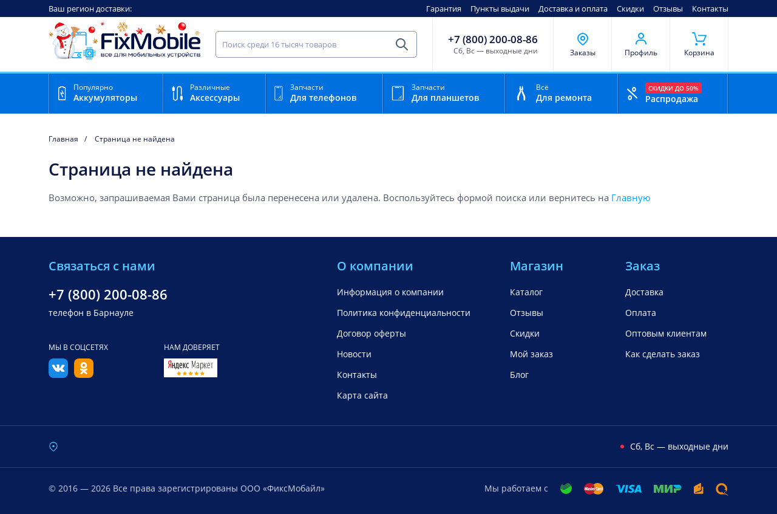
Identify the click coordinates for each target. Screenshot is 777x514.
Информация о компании (390, 292)
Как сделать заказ (662, 354)
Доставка (644, 292)
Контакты (710, 8)
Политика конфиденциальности (403, 312)
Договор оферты (371, 333)
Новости (354, 354)
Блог (519, 374)
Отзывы (668, 8)
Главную (630, 197)
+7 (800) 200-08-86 (493, 39)
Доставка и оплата (573, 8)
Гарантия (443, 8)
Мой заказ (531, 354)
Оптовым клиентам (666, 333)
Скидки (630, 8)
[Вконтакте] (58, 374)
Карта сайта (362, 395)
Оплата (640, 312)
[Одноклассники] (83, 374)
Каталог (526, 292)
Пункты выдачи (499, 8)
